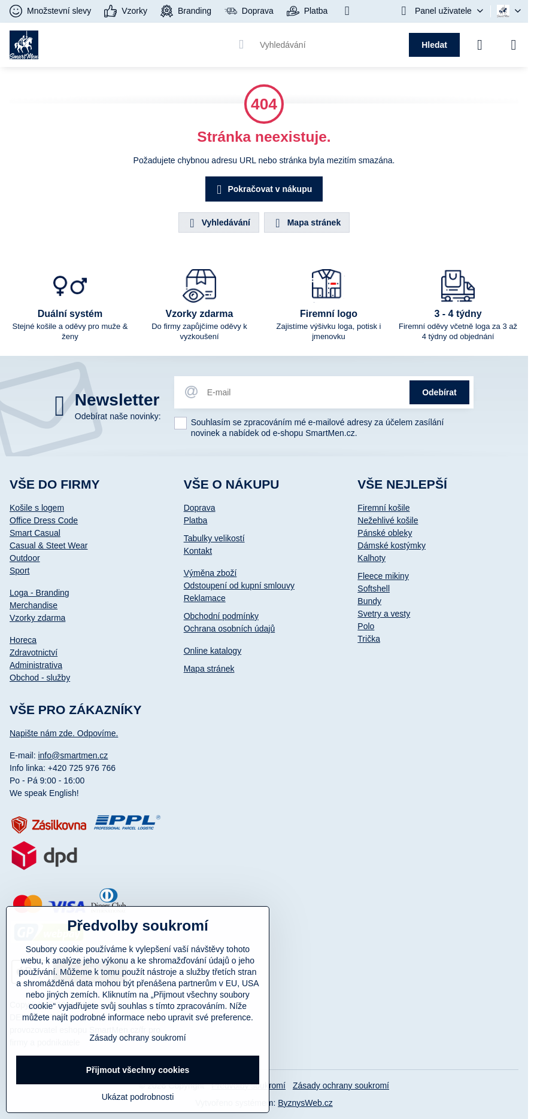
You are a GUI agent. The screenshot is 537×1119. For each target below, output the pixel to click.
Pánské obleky (384, 533)
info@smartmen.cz (73, 755)
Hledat (434, 45)
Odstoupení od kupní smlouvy (239, 585)
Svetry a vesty (383, 613)
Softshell (373, 588)
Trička (368, 639)
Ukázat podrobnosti (138, 1097)
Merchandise (33, 605)
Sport (19, 570)
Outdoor (25, 558)
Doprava (200, 508)
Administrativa (36, 665)
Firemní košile (383, 508)
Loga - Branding (39, 592)
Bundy (369, 601)
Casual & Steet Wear (48, 545)
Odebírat (439, 392)
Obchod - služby (40, 677)
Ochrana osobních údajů (229, 628)
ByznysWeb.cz (305, 1103)
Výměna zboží (210, 573)
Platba (196, 520)
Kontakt (198, 551)
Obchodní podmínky (221, 616)
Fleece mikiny (383, 576)
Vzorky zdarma (37, 618)
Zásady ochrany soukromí (341, 1085)
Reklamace (205, 598)
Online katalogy (213, 650)
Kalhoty (371, 558)
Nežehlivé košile (387, 520)
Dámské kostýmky (391, 545)
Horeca (23, 640)
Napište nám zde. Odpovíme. (64, 733)
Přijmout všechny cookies (138, 1070)
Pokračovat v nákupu (263, 190)
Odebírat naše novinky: (118, 416)
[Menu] (513, 45)
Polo (365, 626)
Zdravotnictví (33, 652)
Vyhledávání (218, 223)
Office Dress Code (44, 520)
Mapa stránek (306, 223)
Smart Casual (35, 533)
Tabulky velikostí (214, 538)
